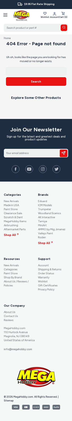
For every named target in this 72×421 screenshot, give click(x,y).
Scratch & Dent (13, 217)
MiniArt (42, 225)
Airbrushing (11, 225)
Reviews (8, 320)
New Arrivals (11, 201)
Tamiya (42, 221)
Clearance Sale (13, 213)
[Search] (36, 28)
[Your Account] (54, 14)
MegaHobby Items (15, 221)
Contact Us (11, 316)
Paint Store (10, 209)
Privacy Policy (46, 289)
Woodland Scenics (49, 213)
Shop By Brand (13, 277)
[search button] (64, 28)
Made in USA (11, 205)
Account (43, 265)
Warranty (43, 277)
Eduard (42, 201)
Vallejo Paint (45, 233)
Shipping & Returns (49, 269)
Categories (10, 269)
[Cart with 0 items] (63, 14)
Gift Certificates (48, 285)
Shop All (11, 235)
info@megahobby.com (18, 349)
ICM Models (45, 205)
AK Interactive (46, 217)
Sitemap (9, 400)
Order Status (46, 273)
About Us (9, 312)
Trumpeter (44, 209)
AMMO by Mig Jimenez (51, 229)
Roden (42, 237)
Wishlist (45, 14)
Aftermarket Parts (15, 229)
